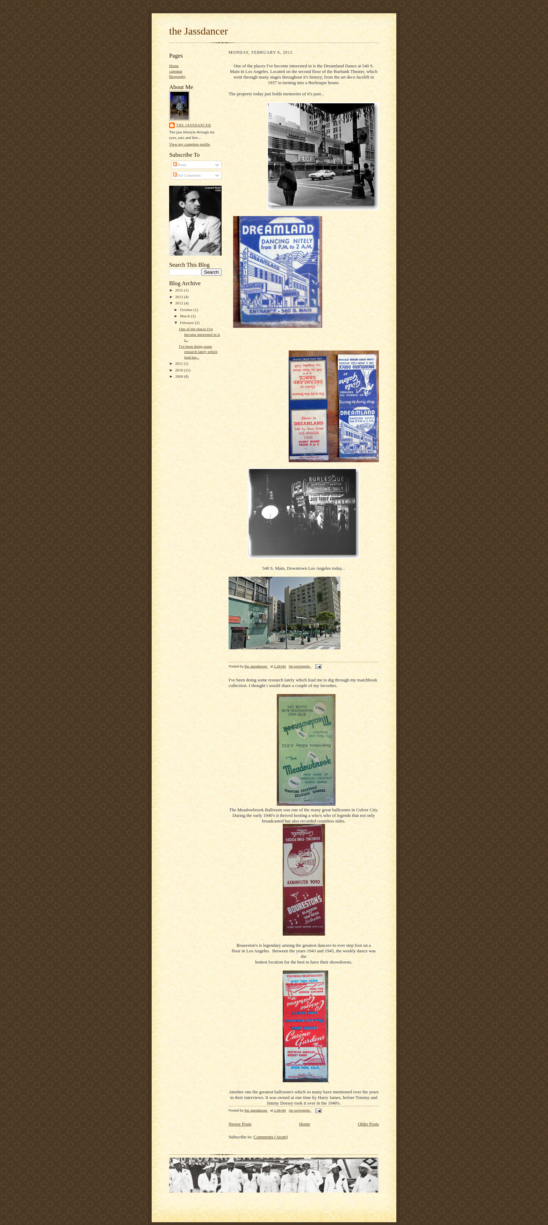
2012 (179, 303)
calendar (175, 71)
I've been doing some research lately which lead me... (198, 351)
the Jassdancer (198, 31)
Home (174, 66)
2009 (179, 376)
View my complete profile (189, 144)
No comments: (300, 666)
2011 (179, 363)
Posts (179, 165)
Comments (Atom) (271, 1136)
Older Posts (368, 1124)
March (185, 316)
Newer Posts (240, 1124)
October (187, 310)
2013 (179, 297)
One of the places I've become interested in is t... (199, 334)
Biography (177, 76)
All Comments (187, 175)
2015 (179, 290)
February (187, 322)
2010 (179, 370)
